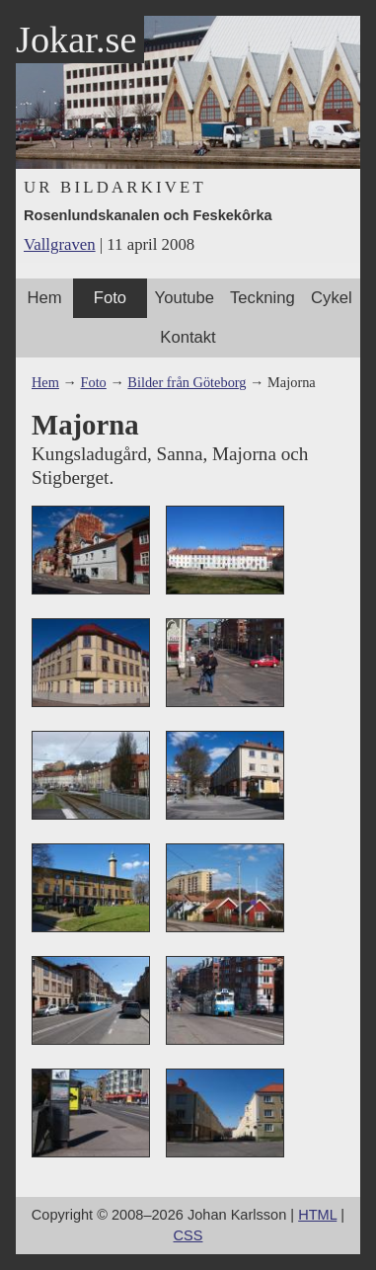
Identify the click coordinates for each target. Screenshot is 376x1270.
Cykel (331, 297)
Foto (110, 297)
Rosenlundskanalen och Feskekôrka (148, 215)
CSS (188, 1235)
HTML (317, 1215)
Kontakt (187, 337)
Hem (45, 297)
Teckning (262, 297)
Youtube (184, 297)
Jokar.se (76, 39)
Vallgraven (60, 244)
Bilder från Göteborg (186, 382)
